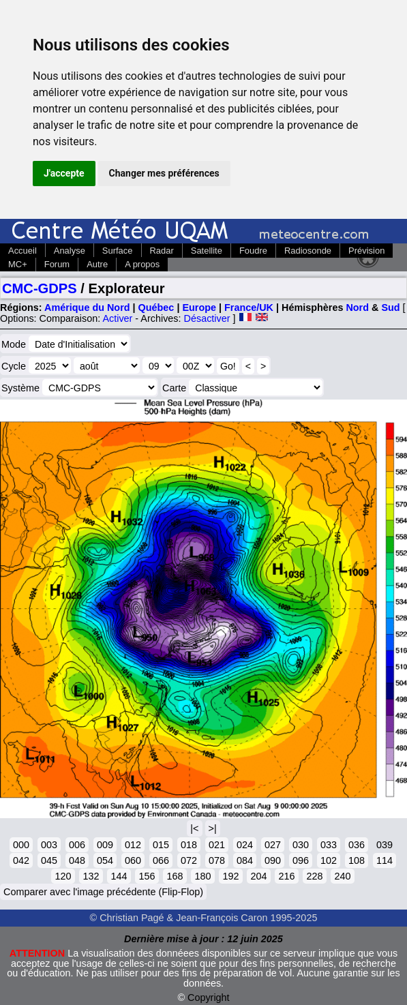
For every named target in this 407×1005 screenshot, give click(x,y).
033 (328, 844)
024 (245, 844)
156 (146, 876)
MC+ (17, 264)
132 (90, 876)
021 (217, 844)
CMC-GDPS (39, 288)
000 (21, 844)
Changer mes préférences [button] (164, 173)
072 (189, 860)
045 (49, 860)
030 (300, 844)
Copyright (208, 997)
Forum (57, 264)
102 (328, 860)
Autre (97, 264)
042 (21, 860)
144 (118, 876)
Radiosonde (307, 250)
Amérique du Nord (87, 307)
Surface (117, 250)
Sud (390, 307)
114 (384, 860)
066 (161, 860)
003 (49, 844)
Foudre (253, 250)
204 (258, 876)
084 (245, 860)
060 (133, 860)
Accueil (22, 250)
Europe (199, 307)
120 (63, 876)
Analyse (69, 250)
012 (133, 844)
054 (105, 860)
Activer (117, 318)
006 (77, 844)
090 (273, 860)
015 (161, 844)
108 (356, 860)
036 (356, 844)
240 (342, 876)
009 (105, 844)
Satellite (206, 250)
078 (217, 860)
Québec (156, 307)
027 (273, 844)
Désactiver (207, 318)
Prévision (366, 250)
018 (189, 844)
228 (314, 876)
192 (230, 876)
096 (300, 860)
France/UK (248, 307)
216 (286, 876)
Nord (357, 307)
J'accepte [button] (64, 173)
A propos (142, 264)
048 (77, 860)
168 (174, 876)
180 (202, 876)
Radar (162, 250)
